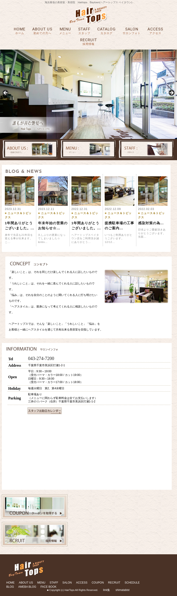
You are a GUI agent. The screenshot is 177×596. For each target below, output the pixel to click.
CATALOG (106, 31)
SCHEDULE (132, 582)
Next (171, 93)
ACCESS (155, 31)
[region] (88, 94)
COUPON (98, 582)
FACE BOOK (48, 586)
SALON (132, 31)
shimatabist (122, 590)
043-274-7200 (41, 358)
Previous (5, 93)
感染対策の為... (151, 223)
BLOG (10, 586)
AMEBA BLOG (27, 586)
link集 (106, 590)
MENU (65, 31)
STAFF (84, 31)
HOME (19, 31)
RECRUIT (88, 42)
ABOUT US (42, 31)
